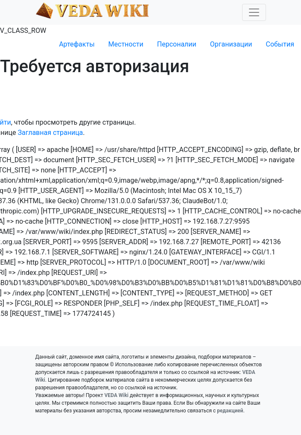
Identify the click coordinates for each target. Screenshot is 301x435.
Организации (231, 44)
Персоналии (176, 44)
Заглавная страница (50, 132)
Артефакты (76, 44)
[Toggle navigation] (254, 12)
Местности (125, 44)
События (280, 44)
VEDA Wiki (116, 395)
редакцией (230, 411)
